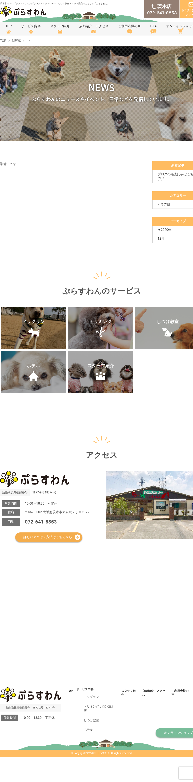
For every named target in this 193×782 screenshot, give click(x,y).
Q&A (153, 26)
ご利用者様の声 (129, 26)
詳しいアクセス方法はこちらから (47, 578)
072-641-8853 (41, 562)
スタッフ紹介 (60, 26)
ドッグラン (85, 736)
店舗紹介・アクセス (93, 26)
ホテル (82, 754)
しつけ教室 (85, 748)
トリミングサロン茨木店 (94, 742)
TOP (8, 26)
